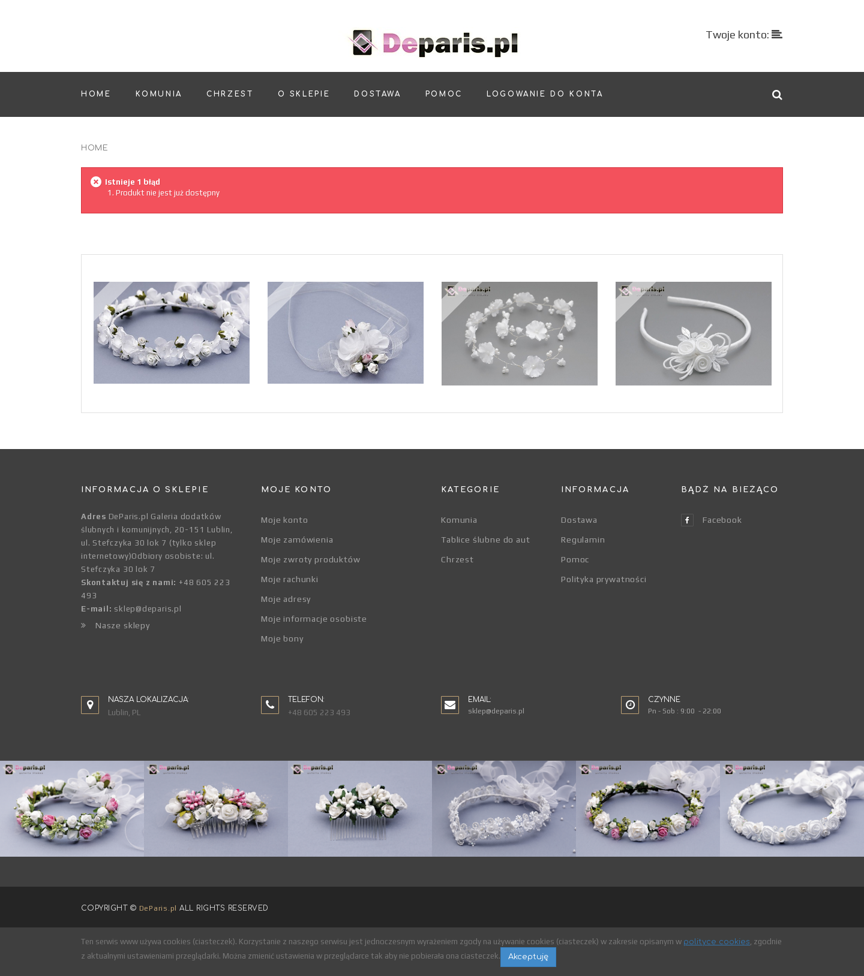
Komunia (459, 520)
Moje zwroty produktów (311, 559)
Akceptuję (528, 957)
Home (94, 148)
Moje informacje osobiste (314, 618)
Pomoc (575, 559)
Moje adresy (286, 599)
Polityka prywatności (604, 579)
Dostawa (579, 520)
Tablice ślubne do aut (485, 539)
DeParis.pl (158, 908)
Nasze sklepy (115, 625)
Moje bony (282, 638)
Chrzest (457, 559)
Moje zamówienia (297, 539)
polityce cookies (716, 942)
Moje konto (284, 520)
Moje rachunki (290, 579)
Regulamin (583, 539)
